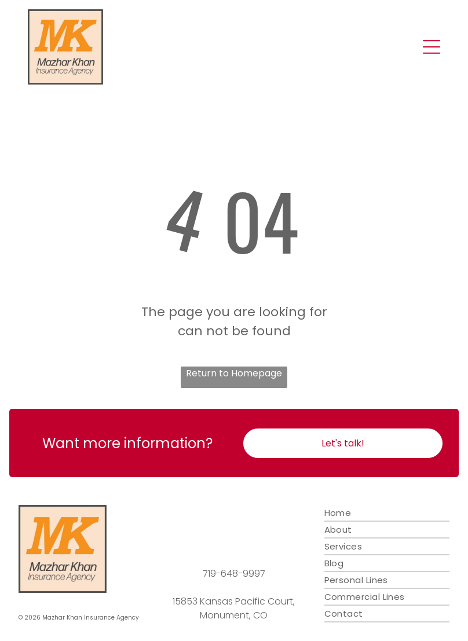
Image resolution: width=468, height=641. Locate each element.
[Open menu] (431, 47)
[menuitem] (386, 513)
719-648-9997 (234, 573)
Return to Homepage (234, 373)
